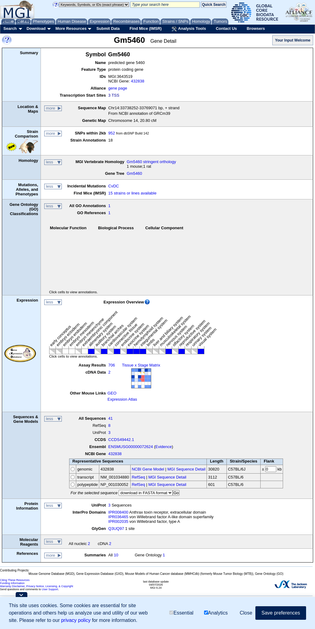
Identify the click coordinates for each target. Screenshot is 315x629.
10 (116, 555)
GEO (112, 393)
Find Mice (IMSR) (145, 28)
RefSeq (138, 477)
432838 (137, 81)
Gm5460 (134, 173)
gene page (117, 88)
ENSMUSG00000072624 (130, 446)
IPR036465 (118, 517)
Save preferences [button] (281, 612)
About (6, 21)
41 (110, 418)
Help (17, 21)
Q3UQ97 (116, 528)
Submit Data (108, 28)
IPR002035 (118, 521)
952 (111, 133)
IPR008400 (118, 512)
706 (111, 365)
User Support (50, 589)
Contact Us (226, 28)
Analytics (216, 612)
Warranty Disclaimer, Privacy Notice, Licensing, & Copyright (36, 586)
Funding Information (12, 583)
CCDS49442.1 (121, 439)
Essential (181, 612)
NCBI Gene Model (148, 469)
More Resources (70, 28)
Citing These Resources (15, 580)
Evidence (164, 446)
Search (10, 28)
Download (35, 28)
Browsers (256, 28)
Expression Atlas (122, 399)
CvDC (113, 186)
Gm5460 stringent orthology (151, 161)
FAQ (27, 21)
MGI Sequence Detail (186, 469)
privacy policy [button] (76, 620)
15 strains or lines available (132, 193)
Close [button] (246, 612)
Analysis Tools (188, 29)
